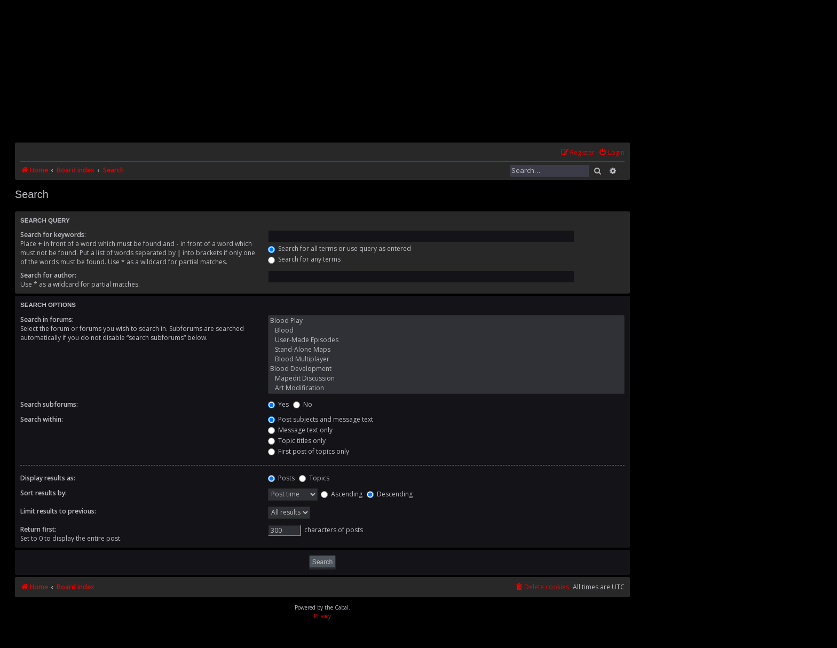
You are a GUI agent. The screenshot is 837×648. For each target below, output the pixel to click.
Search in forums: (47, 319)
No (302, 404)
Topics (314, 478)
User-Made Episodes (446, 340)
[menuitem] (611, 153)
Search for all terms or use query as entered (339, 248)
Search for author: (48, 275)
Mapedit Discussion (446, 378)
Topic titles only (297, 440)
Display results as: (47, 478)
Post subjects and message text (320, 419)
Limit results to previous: (58, 511)
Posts (281, 478)
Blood (446, 330)
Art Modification (446, 388)
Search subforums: (49, 404)
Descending (390, 494)
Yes (278, 404)
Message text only (300, 429)
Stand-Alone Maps (446, 349)
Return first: (38, 529)
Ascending (341, 494)
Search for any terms (304, 259)
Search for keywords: (53, 234)
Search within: (41, 419)
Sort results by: (43, 492)
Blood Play (446, 321)
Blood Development (446, 369)
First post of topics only (308, 451)
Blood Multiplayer (446, 359)
